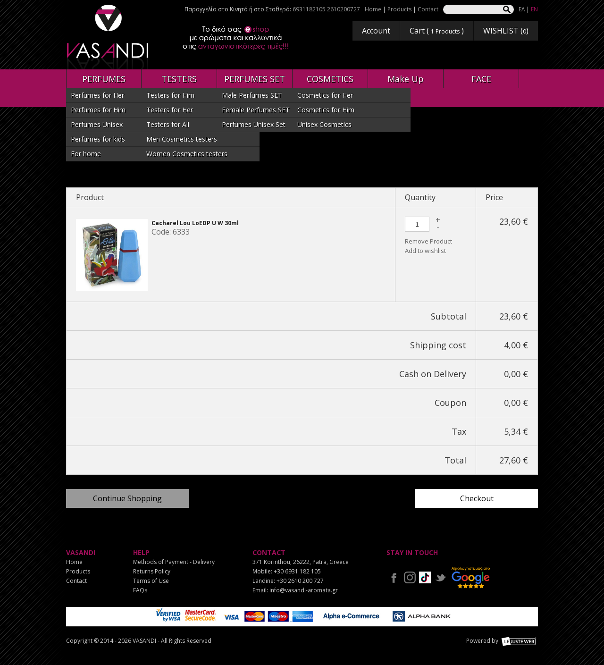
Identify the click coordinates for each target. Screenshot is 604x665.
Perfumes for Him (98, 109)
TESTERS (179, 78)
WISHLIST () (505, 30)
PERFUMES (104, 78)
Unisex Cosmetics (324, 124)
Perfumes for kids (98, 139)
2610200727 (343, 9)
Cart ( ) (437, 30)
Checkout (477, 498)
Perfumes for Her (97, 95)
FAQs (140, 590)
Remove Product (428, 241)
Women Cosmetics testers (186, 153)
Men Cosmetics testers (181, 139)
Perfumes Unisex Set (253, 124)
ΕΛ (522, 9)
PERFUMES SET (254, 78)
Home (373, 9)
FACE (481, 78)
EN (534, 9)
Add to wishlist (425, 250)
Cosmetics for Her (325, 95)
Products (399, 9)
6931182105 (309, 9)
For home (86, 153)
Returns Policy (151, 571)
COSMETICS (330, 78)
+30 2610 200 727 (300, 581)
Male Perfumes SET (252, 95)
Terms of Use (151, 581)
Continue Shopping (127, 498)
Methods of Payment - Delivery (174, 562)
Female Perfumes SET (256, 109)
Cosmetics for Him (325, 109)
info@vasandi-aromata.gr (303, 590)
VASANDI (108, 37)
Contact (428, 9)
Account (376, 30)
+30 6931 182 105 (297, 571)
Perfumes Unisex (97, 124)
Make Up (405, 78)
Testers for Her (169, 109)
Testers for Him (170, 95)
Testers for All (167, 124)
